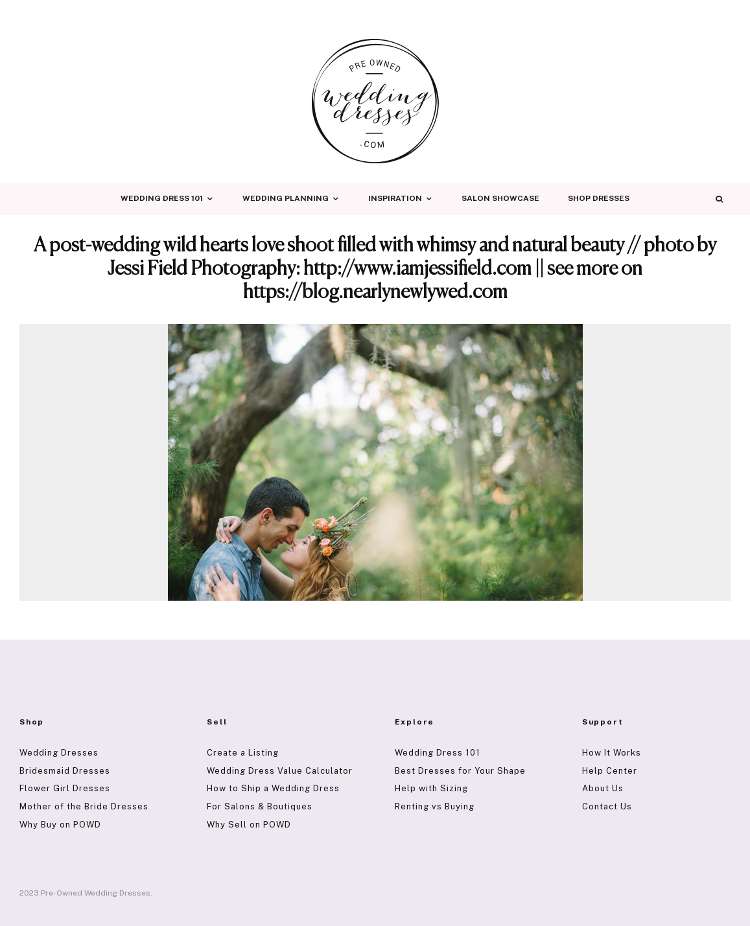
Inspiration (395, 198)
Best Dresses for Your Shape (460, 771)
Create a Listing (243, 753)
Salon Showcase (500, 198)
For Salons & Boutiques (259, 806)
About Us (603, 788)
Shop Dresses (598, 198)
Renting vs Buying (435, 806)
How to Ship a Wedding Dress (273, 788)
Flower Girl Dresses (64, 788)
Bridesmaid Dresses (64, 771)
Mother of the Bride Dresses (83, 806)
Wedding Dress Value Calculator (280, 771)
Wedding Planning (285, 198)
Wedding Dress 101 (162, 198)
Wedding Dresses (59, 753)
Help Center (609, 771)
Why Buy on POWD (60, 824)
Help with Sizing (431, 788)
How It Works (611, 753)
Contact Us (607, 806)
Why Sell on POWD (249, 824)
